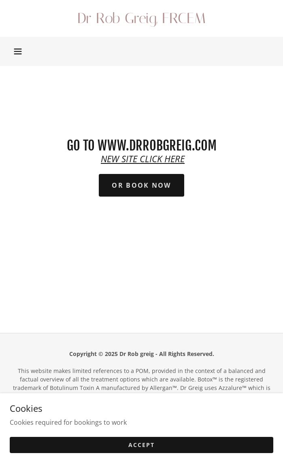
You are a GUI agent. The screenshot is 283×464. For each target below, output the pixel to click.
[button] (18, 51)
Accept (141, 445)
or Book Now (141, 185)
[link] (141, 18)
